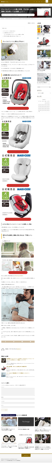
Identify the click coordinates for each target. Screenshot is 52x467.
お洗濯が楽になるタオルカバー (8, 33)
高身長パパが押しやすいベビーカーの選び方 (43, 58)
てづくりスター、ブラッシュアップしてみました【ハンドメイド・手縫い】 (8, 450)
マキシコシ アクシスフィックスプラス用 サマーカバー (18, 219)
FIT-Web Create (10, 464)
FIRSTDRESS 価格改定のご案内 (24, 429)
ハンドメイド (40, 429)
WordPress (19, 464)
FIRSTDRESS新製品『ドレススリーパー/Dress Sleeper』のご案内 (8, 430)
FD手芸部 (37, 429)
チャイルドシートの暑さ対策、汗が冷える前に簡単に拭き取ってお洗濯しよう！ (25, 451)
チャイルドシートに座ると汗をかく (9, 31)
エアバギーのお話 (47, 36)
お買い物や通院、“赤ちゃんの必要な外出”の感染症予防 (16, 367)
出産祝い (44, 429)
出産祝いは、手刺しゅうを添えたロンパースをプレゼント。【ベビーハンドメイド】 (42, 432)
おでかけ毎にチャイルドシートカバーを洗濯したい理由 (14, 35)
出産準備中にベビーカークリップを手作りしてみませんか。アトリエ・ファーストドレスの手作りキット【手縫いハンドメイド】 (42, 451)
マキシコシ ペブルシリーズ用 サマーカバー (18, 109)
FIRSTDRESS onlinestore (41, 36)
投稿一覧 (18, 349)
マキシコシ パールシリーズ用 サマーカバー (18, 152)
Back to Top (26, 459)
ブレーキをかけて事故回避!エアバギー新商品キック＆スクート (17, 373)
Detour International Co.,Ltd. (6, 463)
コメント (2, 387)
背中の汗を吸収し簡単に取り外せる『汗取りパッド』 (12, 37)
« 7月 (39, 112)
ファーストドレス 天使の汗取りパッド (18, 273)
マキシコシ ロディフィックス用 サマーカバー (18, 186)
